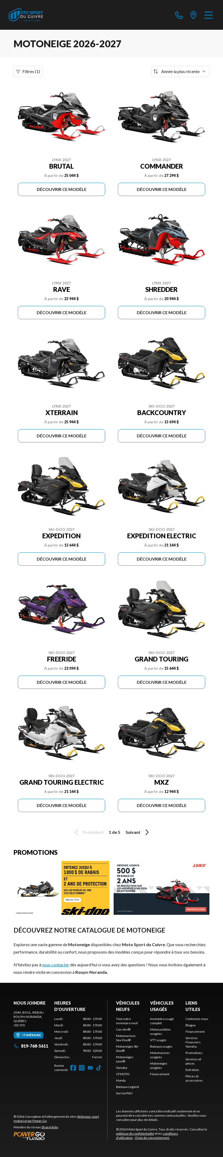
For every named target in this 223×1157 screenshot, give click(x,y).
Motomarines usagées (160, 1055)
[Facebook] (73, 1068)
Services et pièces (193, 1061)
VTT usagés (158, 1040)
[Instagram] (82, 1068)
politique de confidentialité (135, 1133)
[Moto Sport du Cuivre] (26, 14)
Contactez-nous (196, 1019)
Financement (159, 1074)
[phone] (179, 15)
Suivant (138, 832)
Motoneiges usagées (158, 1065)
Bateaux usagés (161, 1046)
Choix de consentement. (152, 1138)
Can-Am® (123, 1029)
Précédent (88, 832)
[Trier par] (180, 71)
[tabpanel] (78, 1038)
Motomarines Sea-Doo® (126, 1038)
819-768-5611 (31, 1045)
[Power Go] (60, 1136)
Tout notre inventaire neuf (127, 1021)
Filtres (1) (28, 71)
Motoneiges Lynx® (124, 1059)
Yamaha (121, 1068)
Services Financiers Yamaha (193, 1042)
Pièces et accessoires (194, 1078)
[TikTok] (99, 1068)
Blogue (190, 1025)
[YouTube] (90, 1068)
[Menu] (208, 15)
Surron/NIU (124, 1093)
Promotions (194, 1053)
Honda (121, 1080)
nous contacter (55, 964)
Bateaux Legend (127, 1087)
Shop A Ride (50, 1127)
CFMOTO (123, 1074)
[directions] (193, 15)
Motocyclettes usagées (160, 1031)
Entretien (192, 1070)
